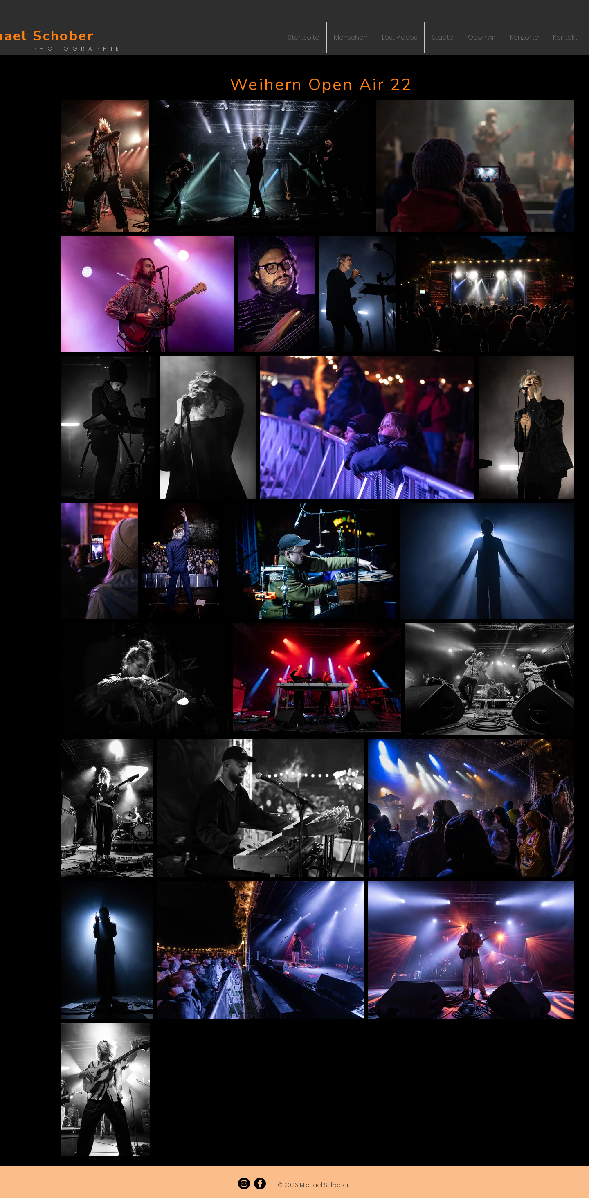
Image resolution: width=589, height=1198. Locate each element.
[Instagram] (244, 1183)
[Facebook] (260, 1183)
